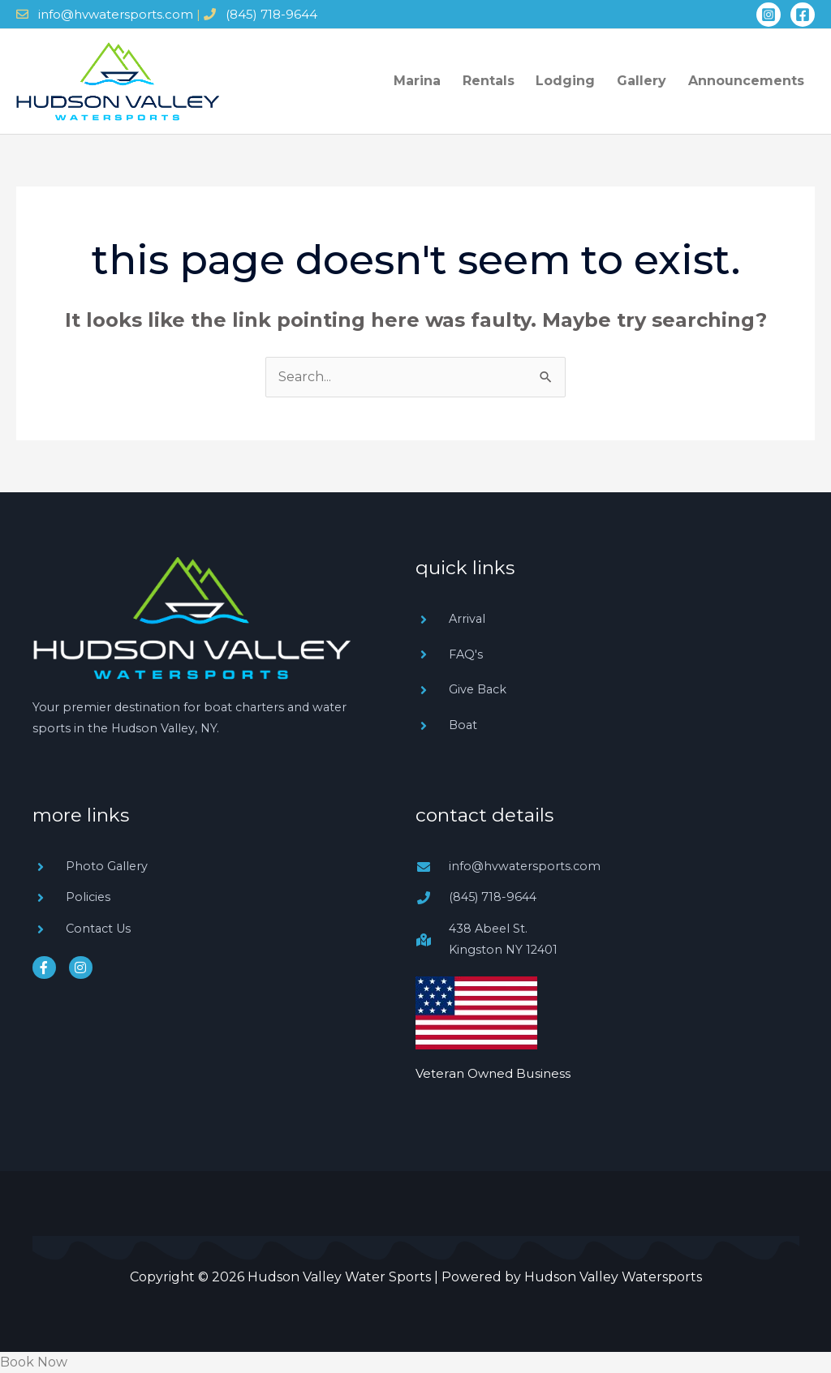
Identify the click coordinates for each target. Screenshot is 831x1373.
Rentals (507, 80)
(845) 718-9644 (271, 14)
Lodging (579, 80)
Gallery (649, 80)
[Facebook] (802, 14)
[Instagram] (768, 14)
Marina (441, 80)
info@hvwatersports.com (115, 14)
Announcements (749, 80)
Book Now (33, 1362)
